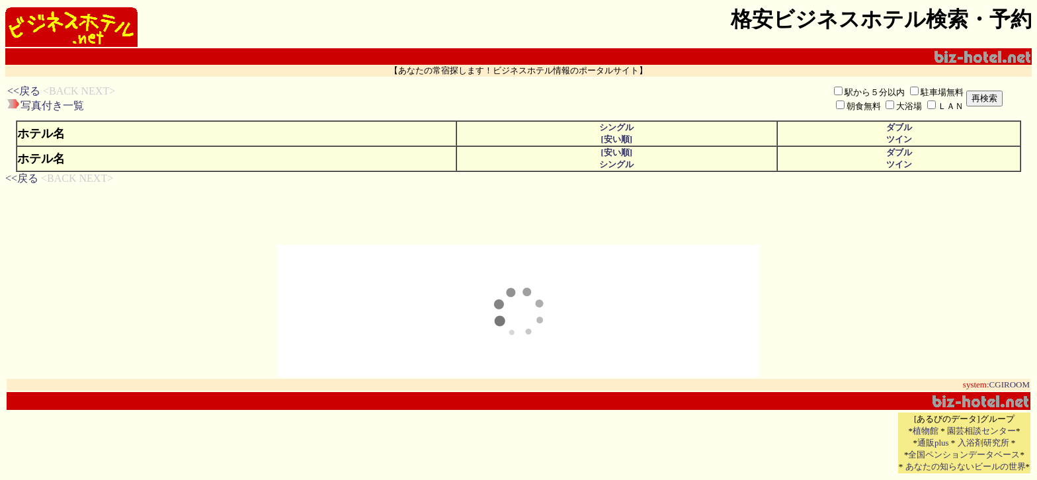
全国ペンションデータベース (964, 455)
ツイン (899, 139)
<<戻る (23, 91)
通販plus (933, 443)
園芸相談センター (981, 431)
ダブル (899, 127)
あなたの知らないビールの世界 (965, 466)
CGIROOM (1009, 384)
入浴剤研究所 (983, 443)
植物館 (925, 431)
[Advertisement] (352, 98)
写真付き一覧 (52, 105)
